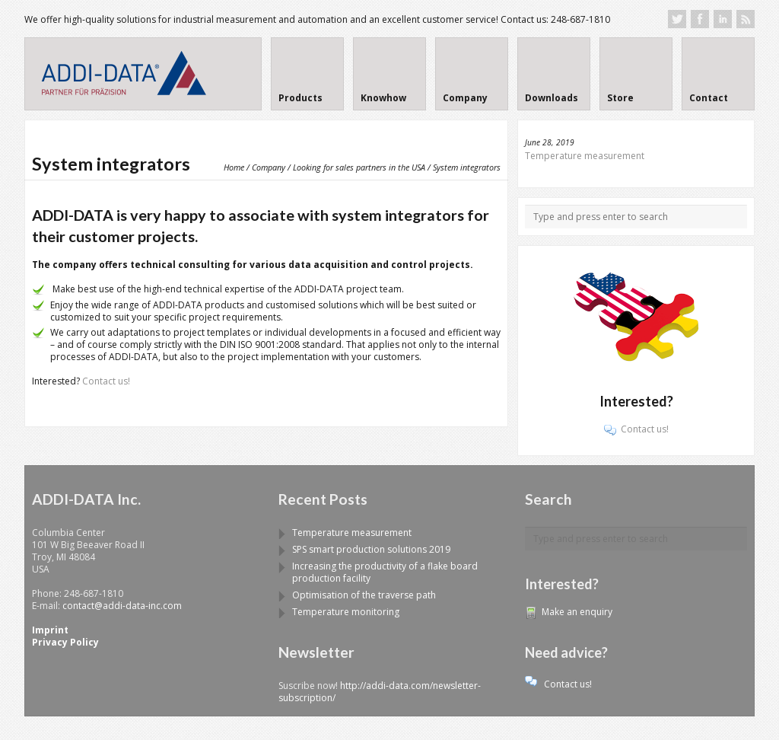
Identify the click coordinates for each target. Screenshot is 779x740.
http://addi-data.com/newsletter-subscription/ (379, 691)
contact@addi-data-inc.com (122, 605)
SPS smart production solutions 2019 (371, 549)
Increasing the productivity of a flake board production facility (385, 572)
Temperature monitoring (345, 611)
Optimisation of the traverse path (364, 594)
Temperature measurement (584, 155)
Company (268, 167)
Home (234, 167)
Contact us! (106, 381)
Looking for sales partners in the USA (359, 167)
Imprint (50, 630)
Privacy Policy (65, 642)
